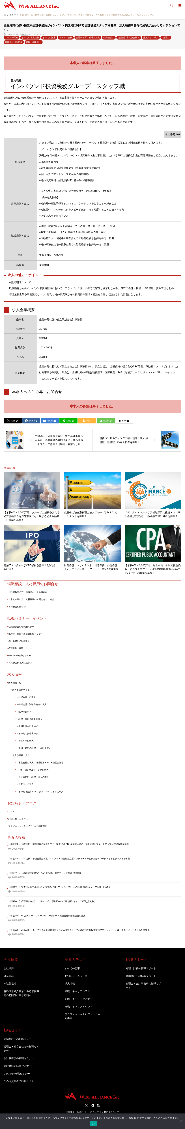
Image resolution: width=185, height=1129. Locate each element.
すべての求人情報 (30, 37)
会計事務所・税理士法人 (88, 37)
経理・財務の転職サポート (141, 968)
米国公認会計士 (33, 42)
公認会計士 (108, 37)
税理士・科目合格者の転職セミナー (25, 634)
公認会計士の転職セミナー (21, 626)
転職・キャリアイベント (78, 1006)
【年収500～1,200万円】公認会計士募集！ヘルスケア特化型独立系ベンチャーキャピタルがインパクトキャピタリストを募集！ (70, 858)
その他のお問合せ (17, 607)
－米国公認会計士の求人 (28, 726)
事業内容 (9, 975)
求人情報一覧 (14, 683)
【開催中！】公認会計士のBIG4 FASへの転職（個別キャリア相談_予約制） (45, 873)
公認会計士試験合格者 (128, 37)
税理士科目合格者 (13, 42)
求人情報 (70, 983)
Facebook (92, 1105)
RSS (98, 1105)
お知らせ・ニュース (18, 818)
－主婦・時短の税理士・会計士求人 (33, 748)
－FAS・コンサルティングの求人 (32, 770)
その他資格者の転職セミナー (22, 663)
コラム (11, 811)
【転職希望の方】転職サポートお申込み (27, 592)
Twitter (86, 1105)
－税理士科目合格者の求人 (29, 719)
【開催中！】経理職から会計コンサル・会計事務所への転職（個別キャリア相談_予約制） (52, 901)
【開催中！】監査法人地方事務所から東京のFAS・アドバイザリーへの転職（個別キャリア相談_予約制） (59, 887)
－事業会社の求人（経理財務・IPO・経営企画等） (41, 762)
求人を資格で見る (21, 690)
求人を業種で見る (21, 755)
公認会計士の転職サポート (141, 975)
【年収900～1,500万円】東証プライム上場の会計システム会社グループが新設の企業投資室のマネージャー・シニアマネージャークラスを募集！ (79, 930)
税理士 (166, 37)
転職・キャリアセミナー (78, 998)
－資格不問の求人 (25, 740)
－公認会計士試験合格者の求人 (31, 704)
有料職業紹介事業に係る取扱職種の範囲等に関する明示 (21, 993)
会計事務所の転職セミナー (21, 641)
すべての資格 (65, 37)
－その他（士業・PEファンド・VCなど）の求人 (39, 791)
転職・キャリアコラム (77, 991)
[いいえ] (180, 1121)
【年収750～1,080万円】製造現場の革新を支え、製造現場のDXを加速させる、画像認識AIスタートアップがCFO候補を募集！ (69, 844)
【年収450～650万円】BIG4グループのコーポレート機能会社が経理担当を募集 (46, 915)
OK (93, 1123)
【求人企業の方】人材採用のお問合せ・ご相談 (31, 599)
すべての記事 (49, 37)
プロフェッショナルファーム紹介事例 (82, 1016)
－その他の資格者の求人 (28, 733)
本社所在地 (10, 983)
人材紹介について (110, 1112)
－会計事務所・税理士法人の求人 (32, 777)
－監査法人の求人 (25, 784)
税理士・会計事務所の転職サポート (143, 985)
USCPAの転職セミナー (19, 655)
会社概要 (9, 968)
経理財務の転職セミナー (20, 648)
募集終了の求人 (150, 37)
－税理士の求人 (23, 712)
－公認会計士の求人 (26, 697)
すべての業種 (11, 37)
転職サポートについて (88, 1112)
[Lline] (68, 420)
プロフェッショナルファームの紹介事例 (27, 826)
